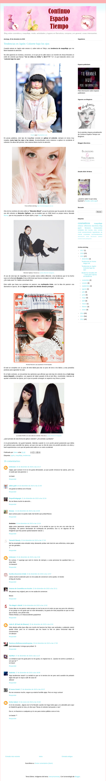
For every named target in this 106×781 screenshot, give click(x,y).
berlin (87, 236)
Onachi (32, 135)
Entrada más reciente (12, 756)
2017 (82, 250)
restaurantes (98, 228)
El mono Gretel (14, 689)
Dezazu (12, 511)
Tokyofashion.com (42, 135)
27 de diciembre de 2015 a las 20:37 (32, 689)
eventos (80, 238)
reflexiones (87, 226)
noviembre (85, 280)
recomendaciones (97, 234)
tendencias (27, 455)
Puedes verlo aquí (91, 201)
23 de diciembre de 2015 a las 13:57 (39, 574)
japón (13, 455)
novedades (86, 234)
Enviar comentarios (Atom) (44, 763)
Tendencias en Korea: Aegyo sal (89, 262)
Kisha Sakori (13, 702)
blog (40, 215)
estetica (100, 236)
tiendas (90, 230)
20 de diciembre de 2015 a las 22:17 (28, 467)
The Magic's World (15, 605)
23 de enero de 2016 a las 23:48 (30, 702)
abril (83, 301)
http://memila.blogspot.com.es (45, 206)
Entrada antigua (67, 756)
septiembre (86, 286)
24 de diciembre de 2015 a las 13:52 (35, 605)
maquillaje (18, 455)
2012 (82, 319)
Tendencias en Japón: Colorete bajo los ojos (89, 268)
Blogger (77, 776)
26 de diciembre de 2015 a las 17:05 (45, 643)
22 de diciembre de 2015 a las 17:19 (33, 540)
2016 (82, 253)
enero (84, 310)
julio (83, 292)
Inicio (41, 756)
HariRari (12, 656)
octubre (85, 283)
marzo (84, 304)
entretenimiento (87, 232)
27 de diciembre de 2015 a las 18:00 (28, 672)
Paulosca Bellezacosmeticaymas (21, 643)
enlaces (80, 226)
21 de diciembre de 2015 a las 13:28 (27, 511)
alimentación (81, 236)
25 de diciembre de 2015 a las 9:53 (41, 624)
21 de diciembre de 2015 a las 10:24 (34, 498)
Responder (12, 479)
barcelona (95, 226)
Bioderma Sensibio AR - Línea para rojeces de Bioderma (89, 274)
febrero (84, 306)
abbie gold (13, 486)
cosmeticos (84, 223)
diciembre (85, 259)
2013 (82, 316)
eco (86, 230)
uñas (95, 230)
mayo (84, 298)
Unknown (12, 467)
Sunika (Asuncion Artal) (17, 574)
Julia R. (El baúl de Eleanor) (19, 624)
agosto (84, 289)
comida (100, 230)
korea (83, 238)
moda (79, 232)
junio (84, 295)
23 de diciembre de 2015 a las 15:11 (45, 588)
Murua (6, 215)
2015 (82, 256)
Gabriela (12, 672)
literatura (88, 228)
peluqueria (88, 238)
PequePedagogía (15, 498)
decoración (94, 236)
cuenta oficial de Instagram (47, 272)
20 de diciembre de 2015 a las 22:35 (29, 486)
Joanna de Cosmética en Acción (20, 588)
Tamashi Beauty (14, 540)
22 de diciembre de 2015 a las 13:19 (28, 523)
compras (81, 230)
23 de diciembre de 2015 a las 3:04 (28, 557)
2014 (82, 313)
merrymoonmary (54, 776)
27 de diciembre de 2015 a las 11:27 (27, 656)
